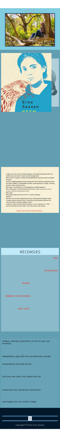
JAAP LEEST (16, 308)
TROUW (15, 283)
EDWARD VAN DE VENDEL (16, 296)
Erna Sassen (30, 3)
